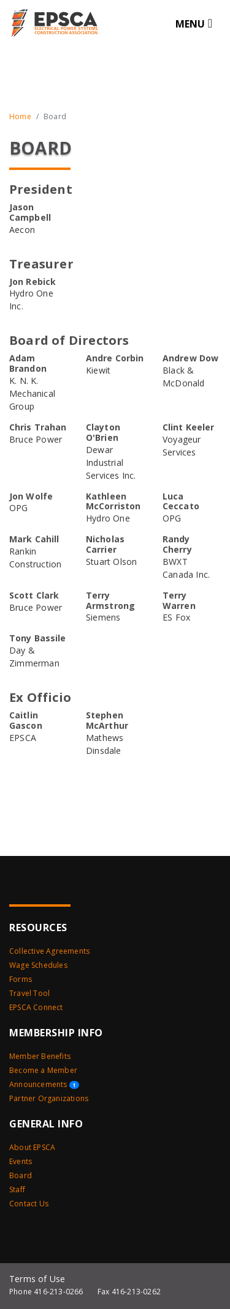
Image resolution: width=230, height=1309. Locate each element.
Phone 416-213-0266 (46, 1291)
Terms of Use (37, 1279)
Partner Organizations (48, 1098)
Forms (20, 979)
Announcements (44, 1084)
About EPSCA (32, 1147)
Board (20, 1175)
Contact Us (28, 1203)
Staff (17, 1189)
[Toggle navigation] (193, 23)
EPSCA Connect (36, 1007)
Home (20, 116)
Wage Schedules (38, 965)
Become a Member (43, 1070)
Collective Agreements (49, 951)
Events (20, 1161)
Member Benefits (40, 1056)
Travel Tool (29, 993)
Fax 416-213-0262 (129, 1291)
